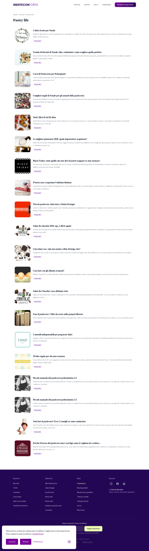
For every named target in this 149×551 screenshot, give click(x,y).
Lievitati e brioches (20, 505)
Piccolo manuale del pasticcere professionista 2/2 (55, 378)
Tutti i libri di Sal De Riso (44, 117)
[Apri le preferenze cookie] (38, 541)
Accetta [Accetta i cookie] (12, 541)
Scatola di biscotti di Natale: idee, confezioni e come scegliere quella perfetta (67, 52)
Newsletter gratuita (125, 4)
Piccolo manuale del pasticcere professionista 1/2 (55, 399)
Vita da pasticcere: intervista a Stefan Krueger (54, 204)
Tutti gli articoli (82, 501)
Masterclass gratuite (85, 492)
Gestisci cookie (87, 542)
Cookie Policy (38, 534)
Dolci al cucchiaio (19, 501)
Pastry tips (49, 501)
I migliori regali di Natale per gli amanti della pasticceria (58, 95)
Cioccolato (17, 497)
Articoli (87, 4)
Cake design (50, 488)
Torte (15, 488)
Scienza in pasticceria (53, 505)
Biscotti (16, 483)
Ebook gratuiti (82, 488)
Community (106, 4)
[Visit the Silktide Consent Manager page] (69, 542)
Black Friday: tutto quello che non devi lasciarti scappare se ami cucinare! (66, 161)
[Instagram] (111, 484)
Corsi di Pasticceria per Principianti (49, 74)
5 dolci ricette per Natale (44, 30)
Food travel (49, 492)
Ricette (77, 4)
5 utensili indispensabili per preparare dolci (52, 334)
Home (15, 14)
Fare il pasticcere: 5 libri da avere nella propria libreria (58, 314)
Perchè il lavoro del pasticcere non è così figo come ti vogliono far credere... (66, 443)
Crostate (16, 492)
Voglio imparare (93, 528)
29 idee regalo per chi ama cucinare (49, 356)
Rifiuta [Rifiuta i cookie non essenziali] (26, 541)
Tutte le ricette (83, 497)
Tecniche (48, 510)
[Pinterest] (124, 484)
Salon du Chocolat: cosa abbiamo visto (50, 291)
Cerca (96, 4)
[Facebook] (117, 484)
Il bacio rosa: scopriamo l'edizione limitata (52, 182)
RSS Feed (80, 510)
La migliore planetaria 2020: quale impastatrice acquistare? (60, 139)
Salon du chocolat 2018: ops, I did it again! (52, 226)
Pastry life (37, 41)
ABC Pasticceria (51, 483)
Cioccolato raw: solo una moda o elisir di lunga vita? (56, 249)
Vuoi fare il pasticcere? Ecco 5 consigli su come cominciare (59, 421)
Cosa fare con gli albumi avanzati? (48, 271)
